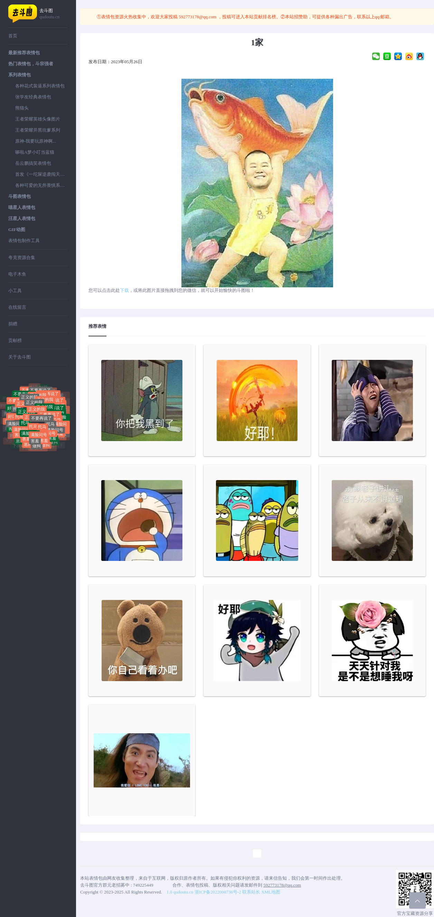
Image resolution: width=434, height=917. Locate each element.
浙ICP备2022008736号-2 (218, 892)
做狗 (36, 448)
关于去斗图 (19, 357)
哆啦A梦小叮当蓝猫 (34, 152)
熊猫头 (22, 108)
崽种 (20, 442)
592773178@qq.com (198, 16)
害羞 (35, 441)
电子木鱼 (17, 274)
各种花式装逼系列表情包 (40, 85)
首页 (12, 35)
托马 (17, 413)
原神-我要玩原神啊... (35, 141)
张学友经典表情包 (33, 96)
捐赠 (12, 323)
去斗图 (53, 14)
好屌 (43, 390)
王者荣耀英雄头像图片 (37, 119)
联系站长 (251, 892)
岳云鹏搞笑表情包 (33, 163)
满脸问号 (16, 426)
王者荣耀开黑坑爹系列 (37, 130)
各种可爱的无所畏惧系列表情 (41, 185)
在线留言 (17, 307)
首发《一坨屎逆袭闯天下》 (41, 174)
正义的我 (34, 409)
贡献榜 (15, 340)
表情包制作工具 (24, 240)
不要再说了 (41, 424)
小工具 (15, 290)
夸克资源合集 (21, 257)
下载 (124, 290)
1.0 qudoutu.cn (180, 892)
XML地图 (270, 892)
